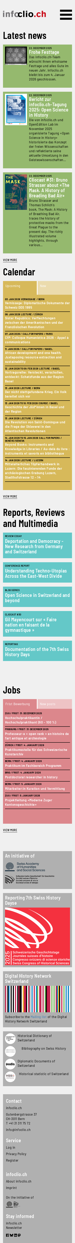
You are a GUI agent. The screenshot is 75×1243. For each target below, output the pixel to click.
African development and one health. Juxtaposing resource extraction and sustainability (33, 357)
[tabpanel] (37, 392)
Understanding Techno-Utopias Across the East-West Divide (36, 573)
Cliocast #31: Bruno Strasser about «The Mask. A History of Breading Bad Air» (49, 187)
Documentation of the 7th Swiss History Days (37, 651)
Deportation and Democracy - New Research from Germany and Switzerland (34, 546)
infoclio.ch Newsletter (14, 1225)
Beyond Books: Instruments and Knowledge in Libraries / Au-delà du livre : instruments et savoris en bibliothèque (37, 448)
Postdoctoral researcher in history (31, 777)
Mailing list (39, 1016)
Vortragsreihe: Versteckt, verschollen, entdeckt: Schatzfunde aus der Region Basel (34, 376)
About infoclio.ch (19, 1181)
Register (12, 1160)
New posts (48, 704)
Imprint (11, 1187)
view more (10, 496)
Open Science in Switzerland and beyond (37, 597)
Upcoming (12, 285)
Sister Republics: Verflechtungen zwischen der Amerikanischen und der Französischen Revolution (34, 322)
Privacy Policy (16, 1153)
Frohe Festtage (44, 52)
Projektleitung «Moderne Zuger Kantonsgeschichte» (28, 802)
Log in (10, 1147)
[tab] (20, 288)
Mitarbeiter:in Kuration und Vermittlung (35, 788)
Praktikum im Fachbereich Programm (33, 765)
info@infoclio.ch (18, 1129)
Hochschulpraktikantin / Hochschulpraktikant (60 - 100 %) (30, 719)
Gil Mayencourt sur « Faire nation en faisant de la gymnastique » (31, 624)
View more (10, 260)
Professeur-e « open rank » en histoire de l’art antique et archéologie (37, 735)
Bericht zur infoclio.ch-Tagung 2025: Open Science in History (48, 107)
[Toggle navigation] (66, 15)
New (43, 285)
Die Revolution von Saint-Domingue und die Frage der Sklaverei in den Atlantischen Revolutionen (35, 426)
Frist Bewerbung (17, 704)
